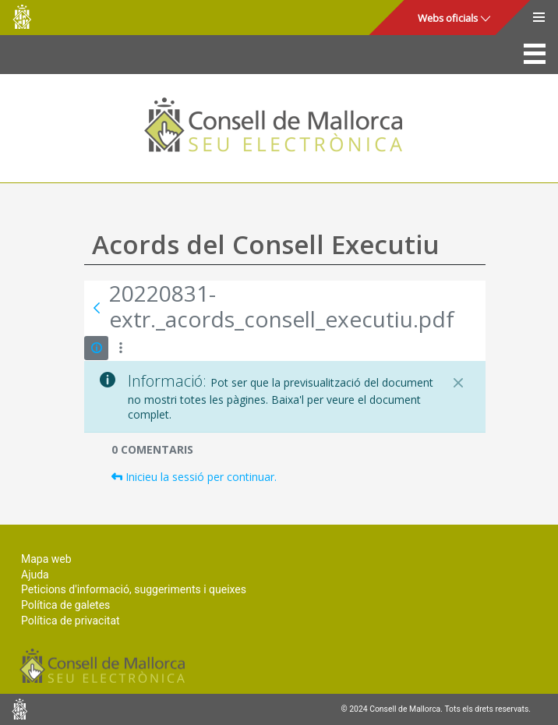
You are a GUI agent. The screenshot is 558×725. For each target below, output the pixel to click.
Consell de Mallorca (21, 17)
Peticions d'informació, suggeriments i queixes (133, 589)
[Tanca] (458, 382)
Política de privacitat (70, 620)
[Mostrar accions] (120, 348)
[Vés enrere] (96, 308)
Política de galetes (65, 605)
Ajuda (35, 574)
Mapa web (46, 559)
